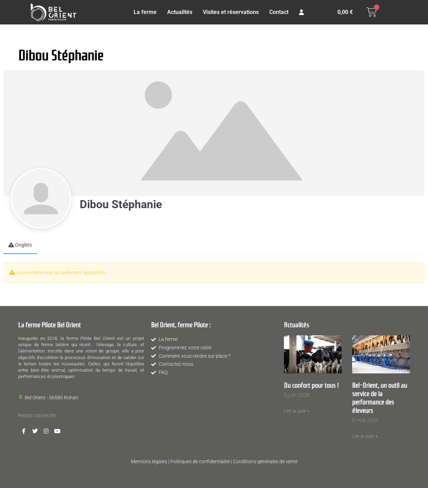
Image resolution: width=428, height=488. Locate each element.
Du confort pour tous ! (311, 384)
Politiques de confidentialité (200, 461)
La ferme (145, 12)
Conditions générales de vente (265, 461)
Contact (278, 12)
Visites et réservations (231, 12)
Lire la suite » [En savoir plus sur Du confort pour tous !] (296, 411)
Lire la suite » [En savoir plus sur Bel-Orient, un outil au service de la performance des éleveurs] (365, 436)
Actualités (179, 12)
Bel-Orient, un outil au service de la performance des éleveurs (379, 397)
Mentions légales (149, 461)
